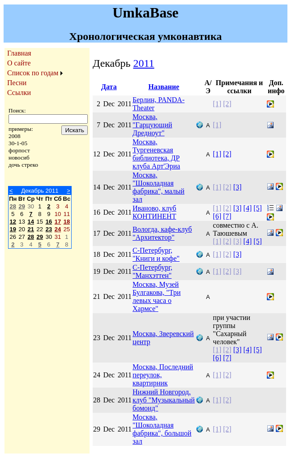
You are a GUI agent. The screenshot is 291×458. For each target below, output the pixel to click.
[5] (257, 208)
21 (31, 229)
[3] (237, 187)
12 (13, 221)
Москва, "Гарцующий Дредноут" (152, 125)
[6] (217, 216)
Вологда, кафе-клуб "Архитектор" (162, 233)
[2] (227, 104)
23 (49, 229)
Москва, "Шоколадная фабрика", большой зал (162, 429)
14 (31, 221)
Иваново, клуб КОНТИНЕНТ (154, 212)
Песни (16, 82)
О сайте (19, 63)
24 (58, 229)
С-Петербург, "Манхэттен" (152, 271)
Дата (109, 87)
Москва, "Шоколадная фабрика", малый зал (158, 187)
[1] (217, 104)
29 (21, 206)
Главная (19, 53)
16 (49, 221)
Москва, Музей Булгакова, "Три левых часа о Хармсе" (156, 296)
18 (67, 221)
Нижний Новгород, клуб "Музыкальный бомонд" (164, 400)
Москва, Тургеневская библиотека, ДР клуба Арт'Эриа (156, 154)
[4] (248, 208)
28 (13, 206)
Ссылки (19, 92)
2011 (143, 63)
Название (163, 87)
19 (13, 229)
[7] (227, 216)
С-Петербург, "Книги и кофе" (156, 254)
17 (58, 221)
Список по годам (32, 73)
